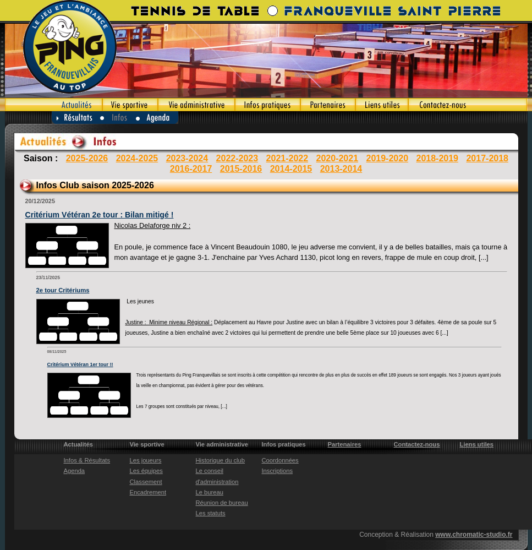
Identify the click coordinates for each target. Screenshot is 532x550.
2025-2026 (87, 158)
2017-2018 (487, 158)
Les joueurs (146, 460)
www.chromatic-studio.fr (473, 534)
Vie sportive (130, 104)
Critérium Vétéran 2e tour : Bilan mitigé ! (99, 214)
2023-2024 (187, 158)
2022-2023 (237, 158)
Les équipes (146, 470)
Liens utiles (381, 104)
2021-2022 (287, 158)
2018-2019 (437, 158)
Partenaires (327, 104)
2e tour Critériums (63, 290)
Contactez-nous (468, 104)
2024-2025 (137, 158)
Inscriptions (277, 470)
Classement (146, 481)
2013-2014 (341, 168)
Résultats (76, 117)
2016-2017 (191, 168)
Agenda (157, 117)
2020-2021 (337, 158)
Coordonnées (280, 460)
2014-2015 (291, 168)
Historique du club (220, 460)
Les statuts (211, 513)
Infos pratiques (267, 104)
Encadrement (148, 492)
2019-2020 (387, 158)
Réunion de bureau (222, 502)
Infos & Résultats (87, 460)
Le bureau (209, 492)
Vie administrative (196, 104)
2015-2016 (241, 168)
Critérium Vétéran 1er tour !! (80, 364)
